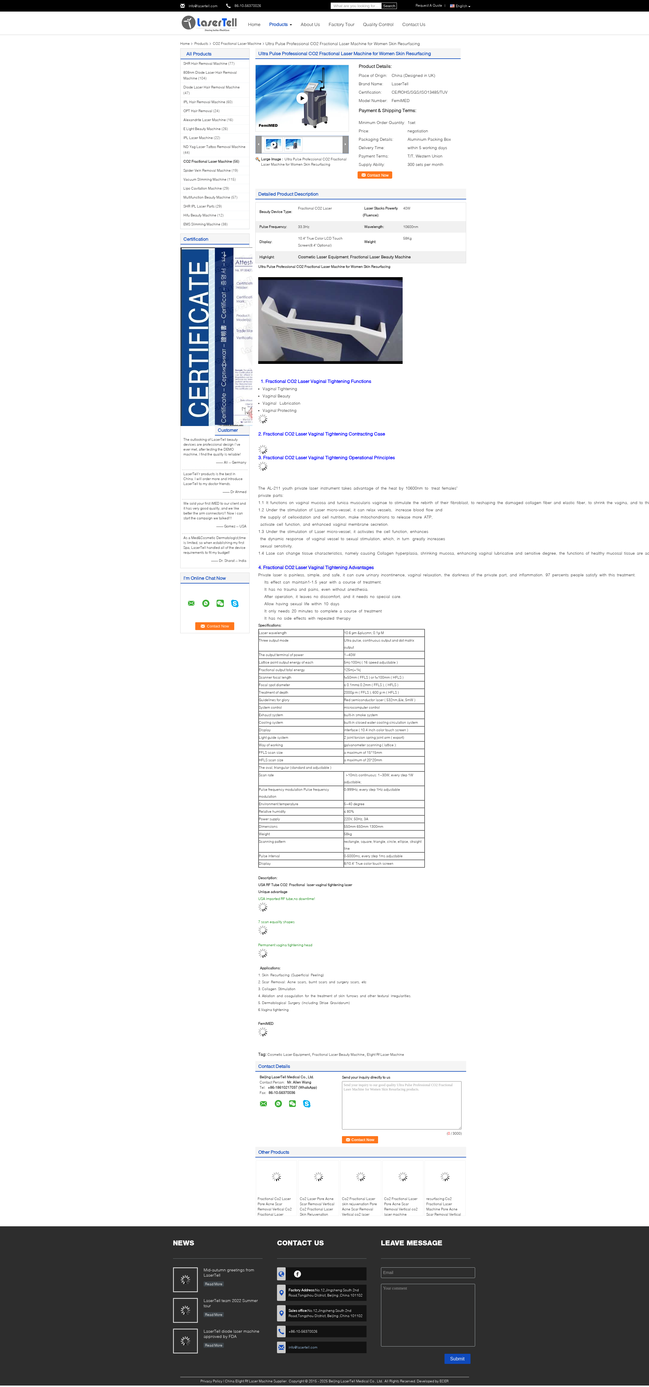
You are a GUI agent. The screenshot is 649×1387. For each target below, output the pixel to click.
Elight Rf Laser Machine (385, 1054)
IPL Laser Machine (198, 138)
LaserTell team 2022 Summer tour (231, 1303)
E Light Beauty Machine (202, 129)
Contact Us (413, 24)
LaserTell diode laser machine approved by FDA (231, 1334)
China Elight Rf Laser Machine (249, 1381)
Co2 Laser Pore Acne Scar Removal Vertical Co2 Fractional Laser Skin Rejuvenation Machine (317, 1209)
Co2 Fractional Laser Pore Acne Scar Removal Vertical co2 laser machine (401, 1206)
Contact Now (377, 175)
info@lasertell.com (203, 6)
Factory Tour (341, 24)
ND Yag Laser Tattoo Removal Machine (214, 147)
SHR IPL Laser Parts (199, 206)
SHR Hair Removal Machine (205, 63)
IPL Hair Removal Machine (204, 102)
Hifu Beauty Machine (199, 215)
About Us (310, 24)
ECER (444, 1381)
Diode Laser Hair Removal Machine (211, 87)
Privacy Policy (211, 1381)
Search (389, 6)
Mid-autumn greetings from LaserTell (229, 1272)
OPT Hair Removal (197, 111)
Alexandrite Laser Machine (204, 120)
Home (254, 24)
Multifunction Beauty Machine (206, 197)
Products (278, 24)
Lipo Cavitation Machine (202, 188)
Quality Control (378, 24)
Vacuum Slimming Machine (204, 179)
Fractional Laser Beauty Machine (338, 1054)
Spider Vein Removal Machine (207, 170)
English (463, 6)
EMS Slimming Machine (201, 224)
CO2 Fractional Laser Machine (237, 43)
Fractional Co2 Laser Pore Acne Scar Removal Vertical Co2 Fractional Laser (275, 1206)
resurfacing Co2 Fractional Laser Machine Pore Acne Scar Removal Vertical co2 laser (443, 1209)
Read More (213, 1284)
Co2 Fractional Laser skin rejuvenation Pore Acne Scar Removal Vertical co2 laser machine (359, 1209)
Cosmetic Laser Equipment (288, 1054)
